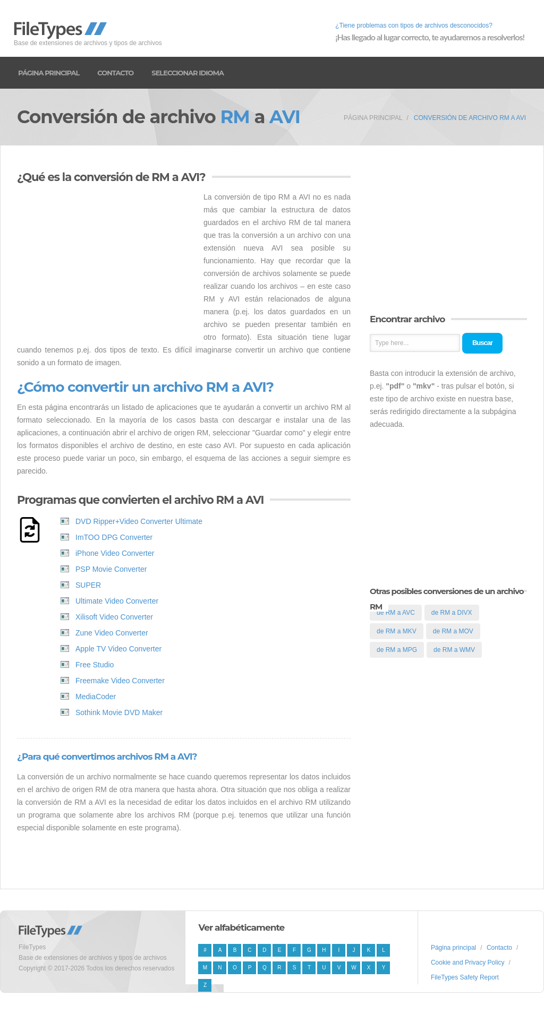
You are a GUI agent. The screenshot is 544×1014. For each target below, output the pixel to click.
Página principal (48, 72)
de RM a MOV (453, 631)
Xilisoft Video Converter (114, 617)
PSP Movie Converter (111, 569)
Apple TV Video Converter (118, 649)
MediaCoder (95, 696)
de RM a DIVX (451, 612)
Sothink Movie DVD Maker (119, 712)
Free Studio (94, 664)
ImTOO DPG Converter (113, 537)
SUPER (88, 585)
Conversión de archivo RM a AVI (470, 118)
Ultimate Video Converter (116, 601)
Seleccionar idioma (187, 72)
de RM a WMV (454, 650)
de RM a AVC (396, 612)
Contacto (115, 72)
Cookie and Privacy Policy (468, 962)
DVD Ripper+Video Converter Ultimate (138, 521)
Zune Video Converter (111, 633)
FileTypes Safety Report (465, 977)
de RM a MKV (396, 631)
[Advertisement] (106, 265)
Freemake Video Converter (120, 680)
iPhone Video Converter (114, 553)
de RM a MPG (397, 650)
